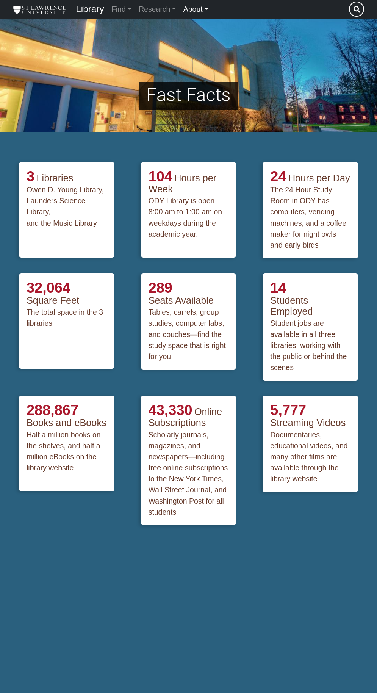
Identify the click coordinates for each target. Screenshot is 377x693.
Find (118, 9)
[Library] (39, 9)
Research (154, 9)
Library (90, 9)
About (193, 9)
